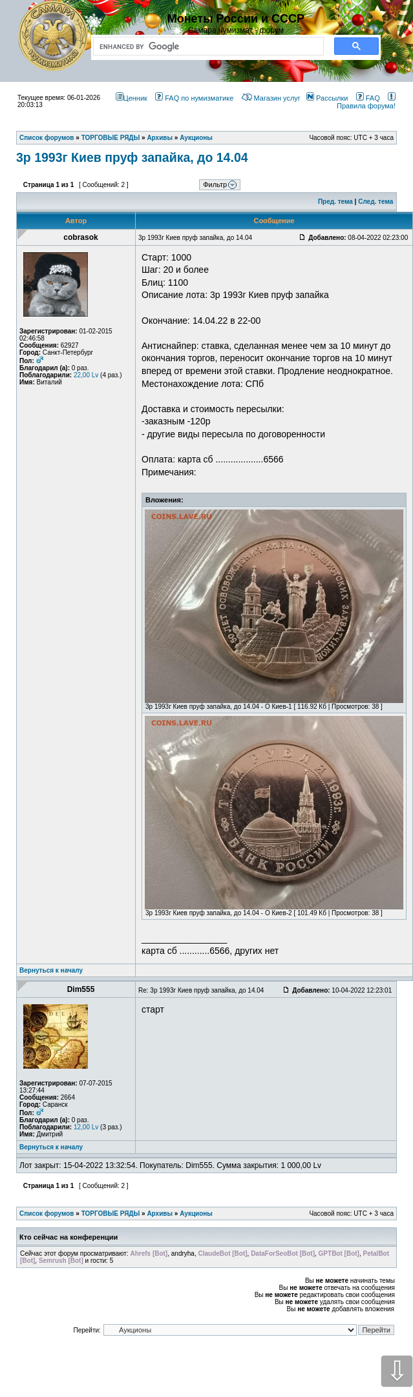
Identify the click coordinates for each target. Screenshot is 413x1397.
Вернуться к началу (51, 970)
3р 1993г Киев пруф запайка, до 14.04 (132, 157)
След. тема (375, 201)
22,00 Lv (86, 375)
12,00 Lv (86, 1127)
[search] (206, 46)
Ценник (131, 98)
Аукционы (196, 1213)
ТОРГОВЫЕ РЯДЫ (110, 1213)
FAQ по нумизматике (194, 98)
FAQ (368, 98)
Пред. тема (335, 201)
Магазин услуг (271, 98)
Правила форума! (366, 102)
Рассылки (327, 98)
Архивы (160, 1213)
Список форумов (46, 1213)
